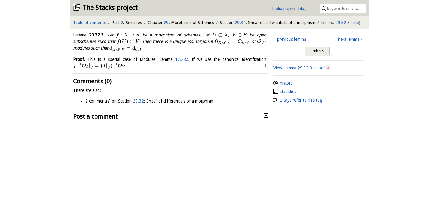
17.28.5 (182, 59)
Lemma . (89, 35)
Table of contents (89, 22)
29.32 (240, 22)
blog (302, 8)
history (286, 83)
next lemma (348, 39)
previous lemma (291, 39)
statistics (288, 91)
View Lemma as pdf (299, 67)
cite (355, 22)
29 (166, 22)
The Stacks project (110, 8)
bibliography (283, 8)
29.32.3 (342, 22)
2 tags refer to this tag (301, 100)
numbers (316, 51)
